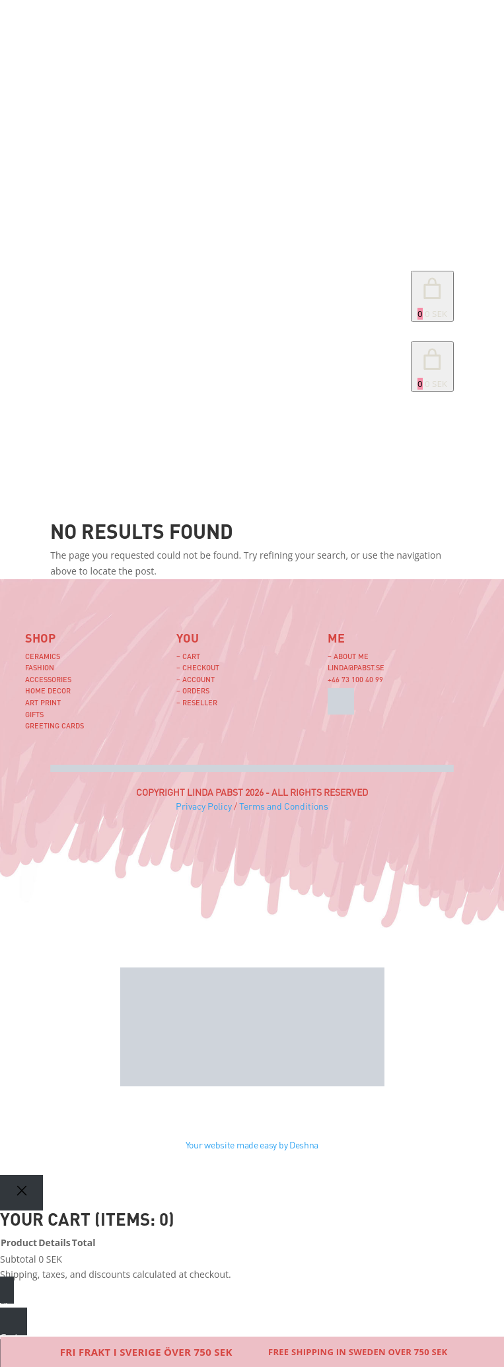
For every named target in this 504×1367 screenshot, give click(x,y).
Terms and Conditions (283, 806)
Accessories (48, 679)
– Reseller (196, 702)
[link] (432, 366)
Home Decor (48, 690)
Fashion (39, 667)
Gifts (34, 714)
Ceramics (42, 656)
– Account (195, 679)
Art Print (43, 702)
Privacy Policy (204, 806)
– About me (348, 656)
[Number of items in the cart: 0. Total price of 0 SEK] (432, 296)
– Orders (192, 690)
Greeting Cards (54, 725)
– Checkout (197, 667)
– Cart (188, 656)
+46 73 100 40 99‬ (355, 679)
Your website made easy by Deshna (252, 1144)
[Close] (21, 1192)
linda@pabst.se (356, 667)
